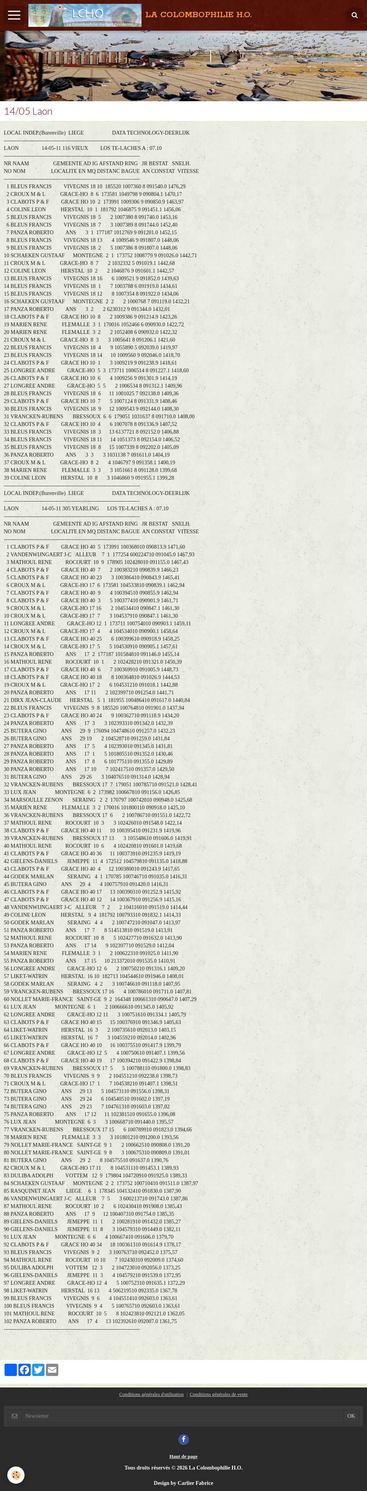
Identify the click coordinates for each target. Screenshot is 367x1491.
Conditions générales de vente (219, 1394)
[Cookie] (16, 1475)
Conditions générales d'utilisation (151, 1394)
